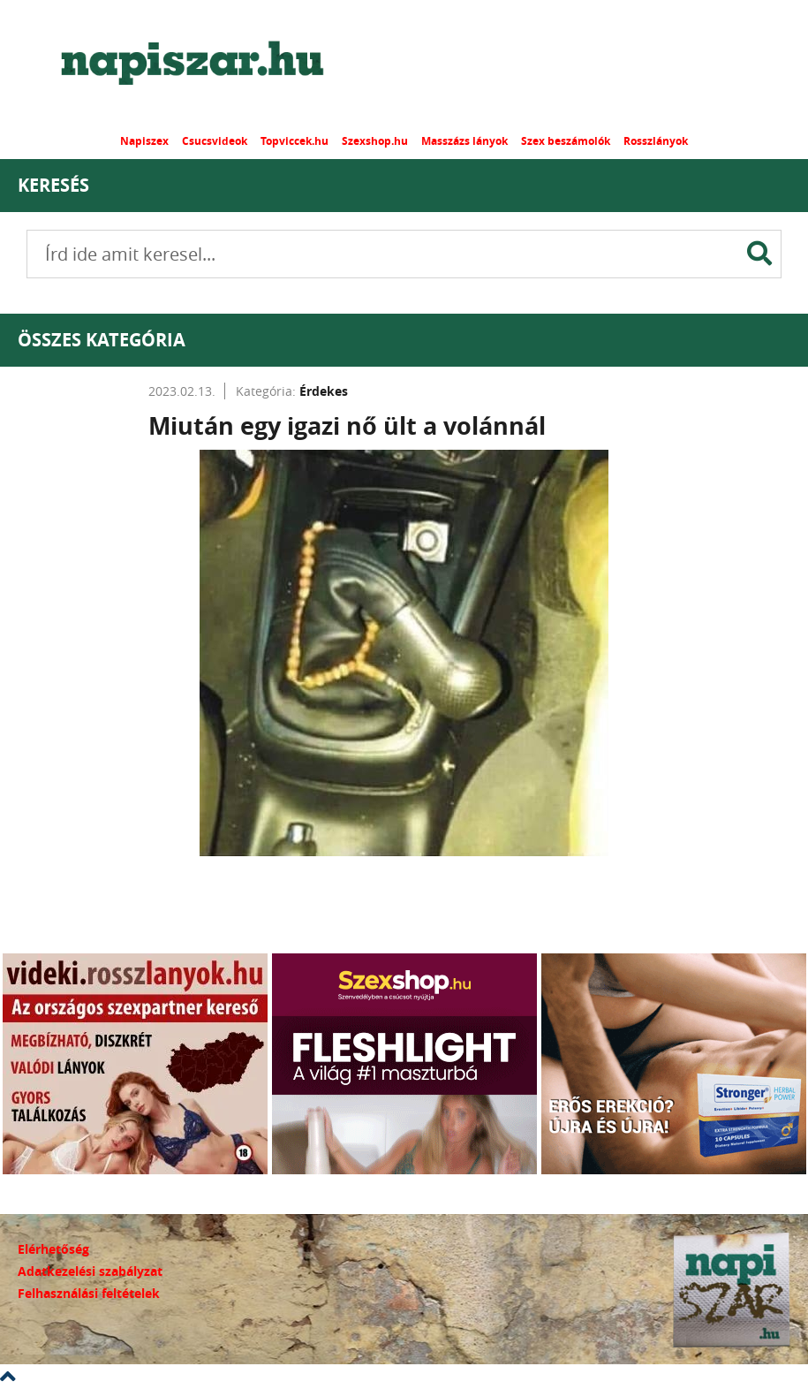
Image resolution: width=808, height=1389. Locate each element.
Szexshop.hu (375, 140)
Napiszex (144, 140)
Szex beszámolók (565, 140)
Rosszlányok (655, 140)
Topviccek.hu (294, 140)
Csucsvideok (214, 140)
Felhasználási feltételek (89, 1293)
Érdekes (323, 391)
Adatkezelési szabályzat (90, 1271)
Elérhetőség (53, 1249)
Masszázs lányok (464, 140)
